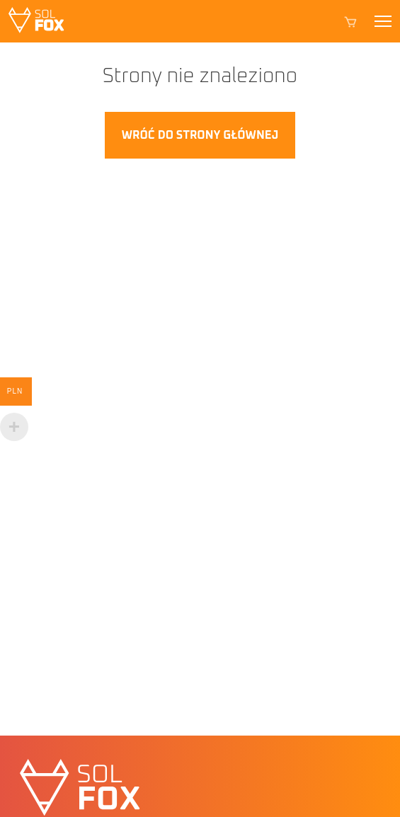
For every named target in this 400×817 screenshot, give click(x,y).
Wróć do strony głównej (200, 135)
